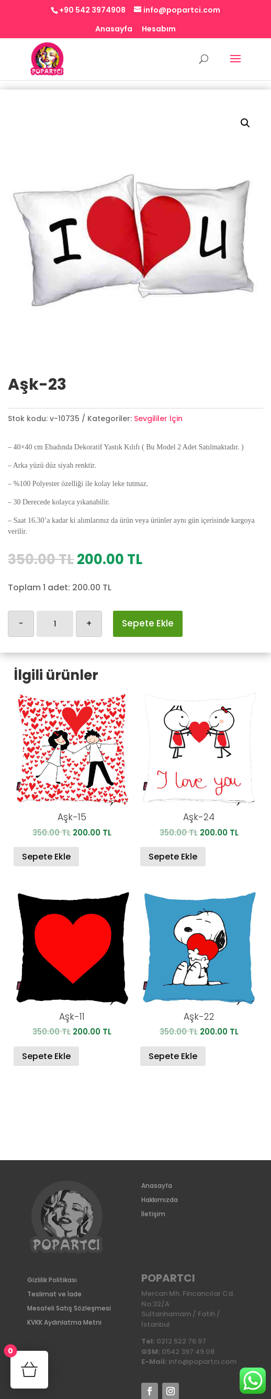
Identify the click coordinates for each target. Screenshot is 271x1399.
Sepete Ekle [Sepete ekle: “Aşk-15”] (46, 857)
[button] (245, 123)
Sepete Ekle (148, 623)
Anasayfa (113, 29)
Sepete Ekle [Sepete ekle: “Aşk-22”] (173, 1056)
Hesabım (159, 29)
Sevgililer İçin (158, 418)
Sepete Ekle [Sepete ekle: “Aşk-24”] (173, 857)
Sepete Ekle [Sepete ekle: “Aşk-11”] (46, 1056)
